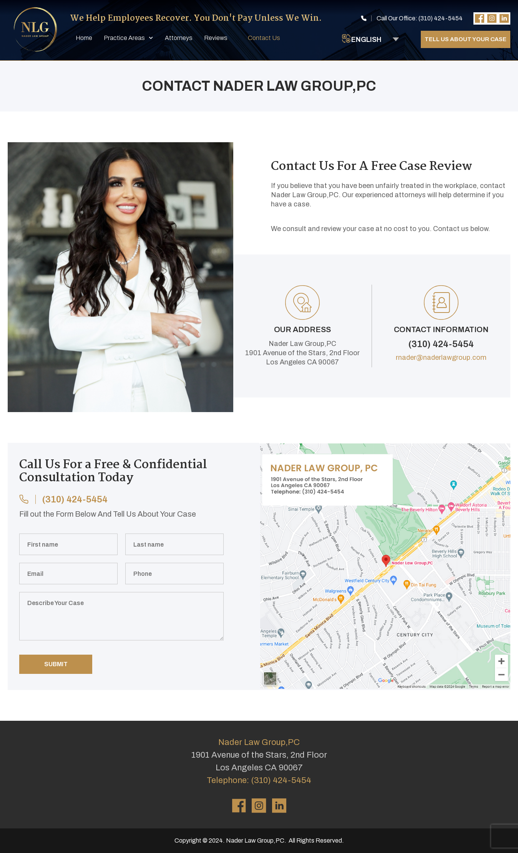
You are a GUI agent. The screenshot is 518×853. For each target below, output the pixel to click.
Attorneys (179, 38)
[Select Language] (375, 39)
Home (84, 38)
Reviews (215, 38)
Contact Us (264, 38)
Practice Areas (128, 38)
